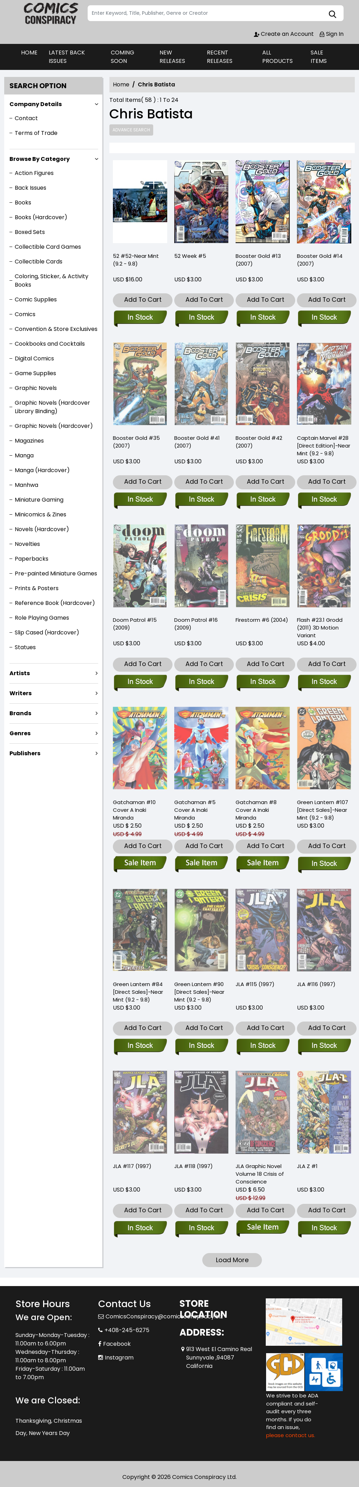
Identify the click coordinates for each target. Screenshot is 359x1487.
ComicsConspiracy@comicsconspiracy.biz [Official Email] (164, 1316)
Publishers (24, 753)
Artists (19, 673)
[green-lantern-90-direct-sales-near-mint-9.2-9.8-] (201, 1046)
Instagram (119, 1358)
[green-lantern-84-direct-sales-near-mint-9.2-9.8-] (140, 1046)
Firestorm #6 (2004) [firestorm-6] (262, 620)
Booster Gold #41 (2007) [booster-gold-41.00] (197, 441)
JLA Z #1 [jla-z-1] (307, 1166)
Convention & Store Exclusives (56, 329)
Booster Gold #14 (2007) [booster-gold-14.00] (320, 259)
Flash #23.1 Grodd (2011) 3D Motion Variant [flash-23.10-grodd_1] (320, 627)
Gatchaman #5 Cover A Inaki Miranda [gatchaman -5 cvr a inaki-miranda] (195, 809)
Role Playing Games (42, 618)
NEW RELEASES (172, 56)
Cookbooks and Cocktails (50, 344)
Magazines (29, 441)
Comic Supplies (36, 299)
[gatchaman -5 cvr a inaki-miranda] (201, 864)
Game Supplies (35, 373)
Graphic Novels (36, 388)
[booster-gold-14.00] (324, 203)
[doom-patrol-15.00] (140, 682)
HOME (29, 52)
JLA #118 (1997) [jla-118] (193, 1166)
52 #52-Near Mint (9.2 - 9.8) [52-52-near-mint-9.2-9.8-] (136, 259)
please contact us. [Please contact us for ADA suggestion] (290, 1435)
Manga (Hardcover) (42, 470)
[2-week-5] (201, 203)
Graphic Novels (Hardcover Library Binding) (52, 407)
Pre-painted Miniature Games (56, 573)
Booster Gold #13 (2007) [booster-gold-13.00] (258, 259)
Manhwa (26, 485)
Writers (20, 693)
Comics (25, 314)
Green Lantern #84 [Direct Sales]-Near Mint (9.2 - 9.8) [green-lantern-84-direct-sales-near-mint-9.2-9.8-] (138, 991)
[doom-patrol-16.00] (201, 682)
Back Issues (30, 188)
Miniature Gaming (39, 500)
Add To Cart (143, 299)
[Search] (216, 13)
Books (23, 202)
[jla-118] (201, 1228)
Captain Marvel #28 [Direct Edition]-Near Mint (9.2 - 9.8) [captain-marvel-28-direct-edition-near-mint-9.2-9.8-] (323, 445)
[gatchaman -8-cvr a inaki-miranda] (263, 864)
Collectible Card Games (48, 247)
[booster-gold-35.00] (140, 499)
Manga (24, 455)
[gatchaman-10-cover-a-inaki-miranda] (140, 864)
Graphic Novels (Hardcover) (54, 426)
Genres (20, 733)
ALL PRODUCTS (277, 56)
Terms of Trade (36, 133)
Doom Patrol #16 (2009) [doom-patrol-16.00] (196, 623)
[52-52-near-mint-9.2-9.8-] (140, 203)
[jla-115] (263, 1046)
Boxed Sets (30, 232)
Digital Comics (34, 358)
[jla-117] (140, 1228)
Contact (26, 118)
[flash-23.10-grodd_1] (324, 682)
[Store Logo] (50, 13)
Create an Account (284, 34)
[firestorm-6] (263, 682)
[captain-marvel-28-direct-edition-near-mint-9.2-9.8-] (324, 499)
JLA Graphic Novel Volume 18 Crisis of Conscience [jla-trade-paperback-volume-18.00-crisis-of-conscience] (260, 1173)
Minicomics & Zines (40, 514)
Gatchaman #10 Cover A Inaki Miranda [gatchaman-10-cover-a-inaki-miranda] (134, 809)
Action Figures (34, 173)
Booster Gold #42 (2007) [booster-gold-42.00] (259, 441)
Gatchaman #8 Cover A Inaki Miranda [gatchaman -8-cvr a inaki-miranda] (256, 809)
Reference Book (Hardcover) (55, 603)
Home (121, 84)
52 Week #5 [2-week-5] (190, 256)
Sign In (331, 34)
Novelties (27, 544)
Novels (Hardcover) (42, 529)
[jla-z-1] (324, 1228)
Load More (232, 1260)
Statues (25, 647)
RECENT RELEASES (219, 56)
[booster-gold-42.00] (263, 499)
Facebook (117, 1344)
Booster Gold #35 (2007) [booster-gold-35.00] (136, 441)
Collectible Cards (38, 261)
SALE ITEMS (319, 56)
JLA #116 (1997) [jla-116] (316, 984)
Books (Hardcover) (41, 217)
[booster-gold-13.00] (263, 203)
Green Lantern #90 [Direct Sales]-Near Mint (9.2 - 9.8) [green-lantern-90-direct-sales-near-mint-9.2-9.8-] (199, 991)
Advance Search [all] (131, 130)
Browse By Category (39, 159)
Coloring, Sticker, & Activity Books (51, 280)
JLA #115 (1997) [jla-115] (255, 984)
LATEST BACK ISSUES (67, 56)
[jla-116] (324, 1046)
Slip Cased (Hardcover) (47, 632)
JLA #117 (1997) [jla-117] (132, 1166)
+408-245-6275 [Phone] (126, 1330)
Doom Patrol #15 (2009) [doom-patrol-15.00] (135, 623)
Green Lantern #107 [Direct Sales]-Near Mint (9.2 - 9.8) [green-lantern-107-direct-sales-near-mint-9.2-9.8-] (322, 809)
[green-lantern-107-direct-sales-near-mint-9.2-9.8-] (324, 864)
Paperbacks (31, 559)
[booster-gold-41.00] (201, 499)
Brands (20, 713)
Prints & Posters (37, 588)
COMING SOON (122, 56)
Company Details (35, 104)
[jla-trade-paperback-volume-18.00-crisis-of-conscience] (263, 1228)
